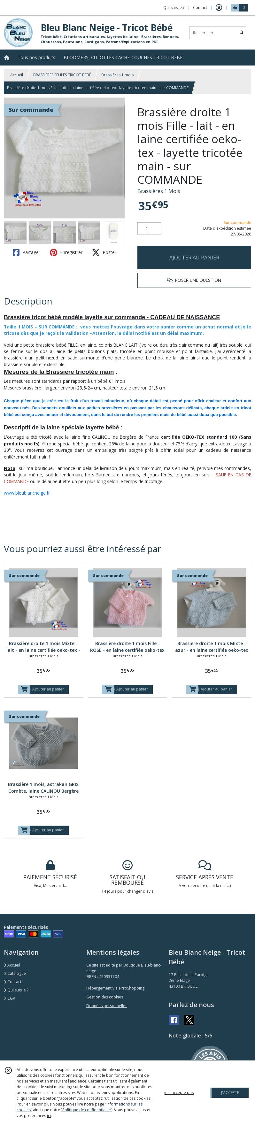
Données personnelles (106, 1005)
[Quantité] (149, 228)
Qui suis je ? (16, 990)
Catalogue (15, 973)
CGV (9, 998)
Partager (26, 252)
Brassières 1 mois (117, 75)
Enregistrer (66, 252)
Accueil (16, 75)
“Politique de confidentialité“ (86, 1110)
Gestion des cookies (104, 997)
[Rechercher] (241, 33)
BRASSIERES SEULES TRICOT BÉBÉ (62, 75)
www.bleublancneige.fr (27, 493)
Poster (104, 252)
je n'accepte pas (179, 1092)
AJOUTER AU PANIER (194, 257)
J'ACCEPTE (230, 1092)
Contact (200, 7)
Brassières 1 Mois (158, 191)
